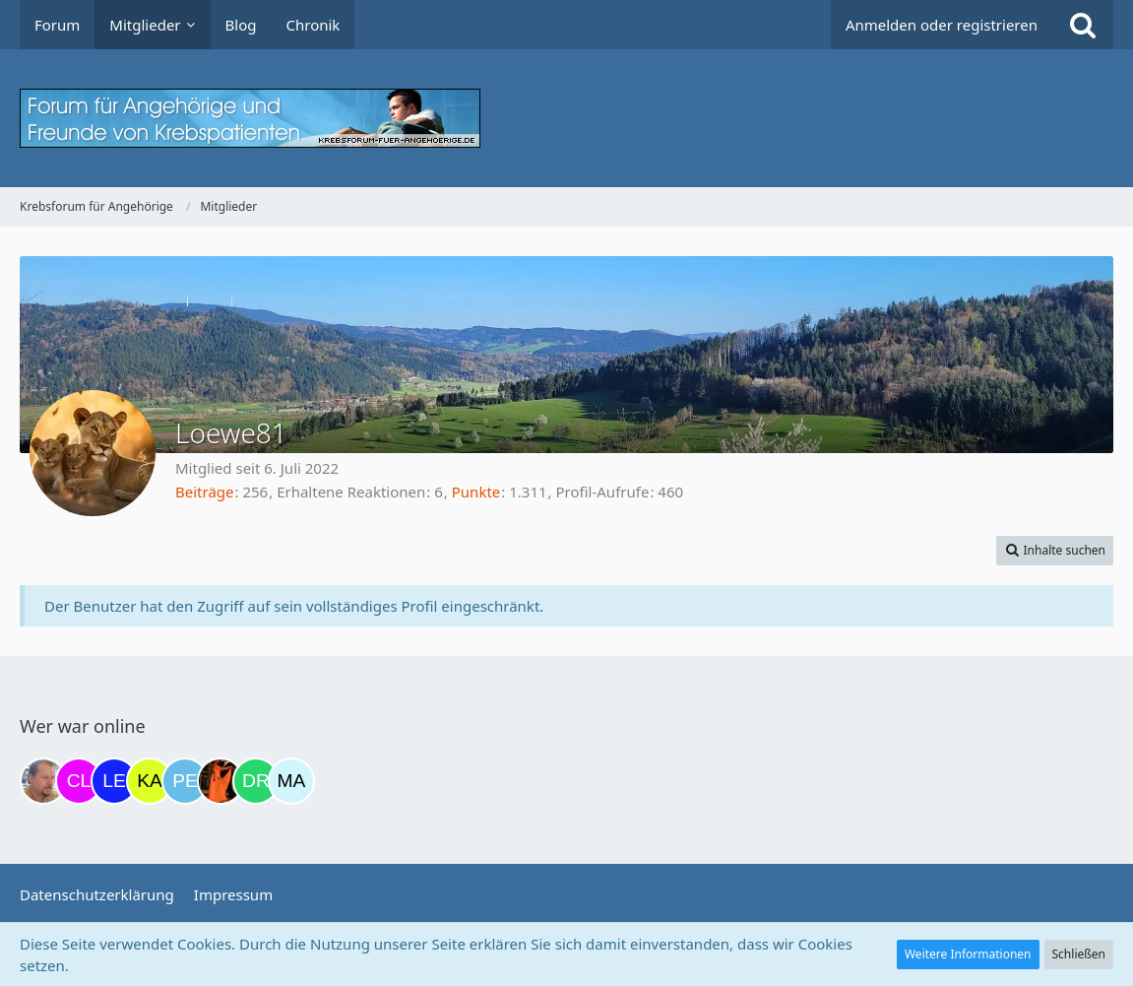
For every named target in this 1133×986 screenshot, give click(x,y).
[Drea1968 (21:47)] (256, 781)
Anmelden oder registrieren (942, 24)
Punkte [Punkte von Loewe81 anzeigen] (476, 491)
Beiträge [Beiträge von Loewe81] (204, 491)
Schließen (1078, 954)
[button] (1054, 550)
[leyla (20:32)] (114, 781)
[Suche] (1082, 24)
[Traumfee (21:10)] (220, 781)
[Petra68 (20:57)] (185, 781)
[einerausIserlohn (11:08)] (43, 781)
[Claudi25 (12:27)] (78, 781)
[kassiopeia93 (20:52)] (149, 781)
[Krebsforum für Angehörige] (566, 118)
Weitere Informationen (968, 954)
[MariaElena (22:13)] (291, 781)
